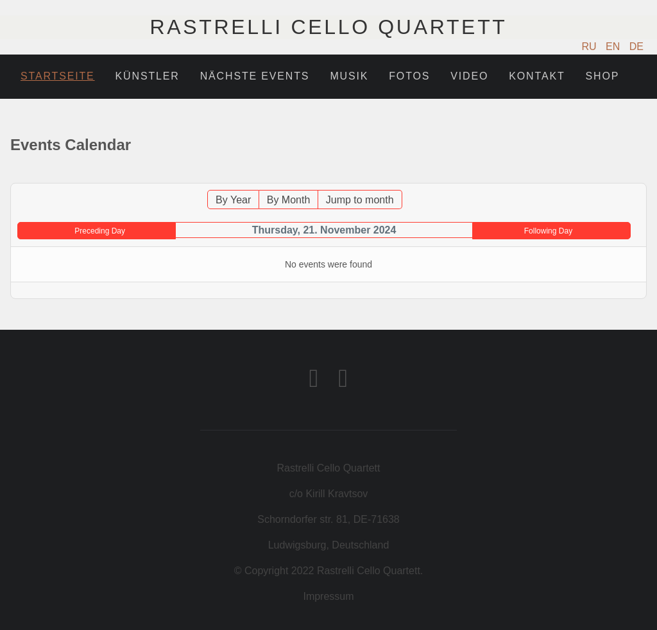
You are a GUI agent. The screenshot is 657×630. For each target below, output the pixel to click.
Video (469, 76)
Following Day (548, 230)
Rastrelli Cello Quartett (328, 26)
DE (636, 46)
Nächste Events (255, 76)
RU (591, 46)
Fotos (409, 76)
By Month (289, 199)
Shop (603, 76)
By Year (233, 199)
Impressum (328, 596)
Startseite (58, 76)
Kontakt (537, 76)
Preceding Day (99, 230)
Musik (349, 76)
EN (614, 46)
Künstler (147, 76)
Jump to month (360, 199)
